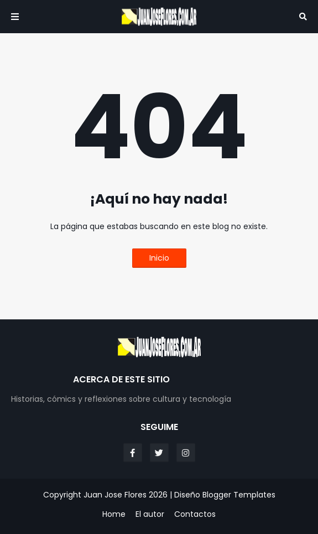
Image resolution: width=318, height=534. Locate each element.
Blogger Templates (238, 494)
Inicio (159, 257)
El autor (149, 514)
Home (114, 514)
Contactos (195, 514)
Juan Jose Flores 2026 (126, 494)
